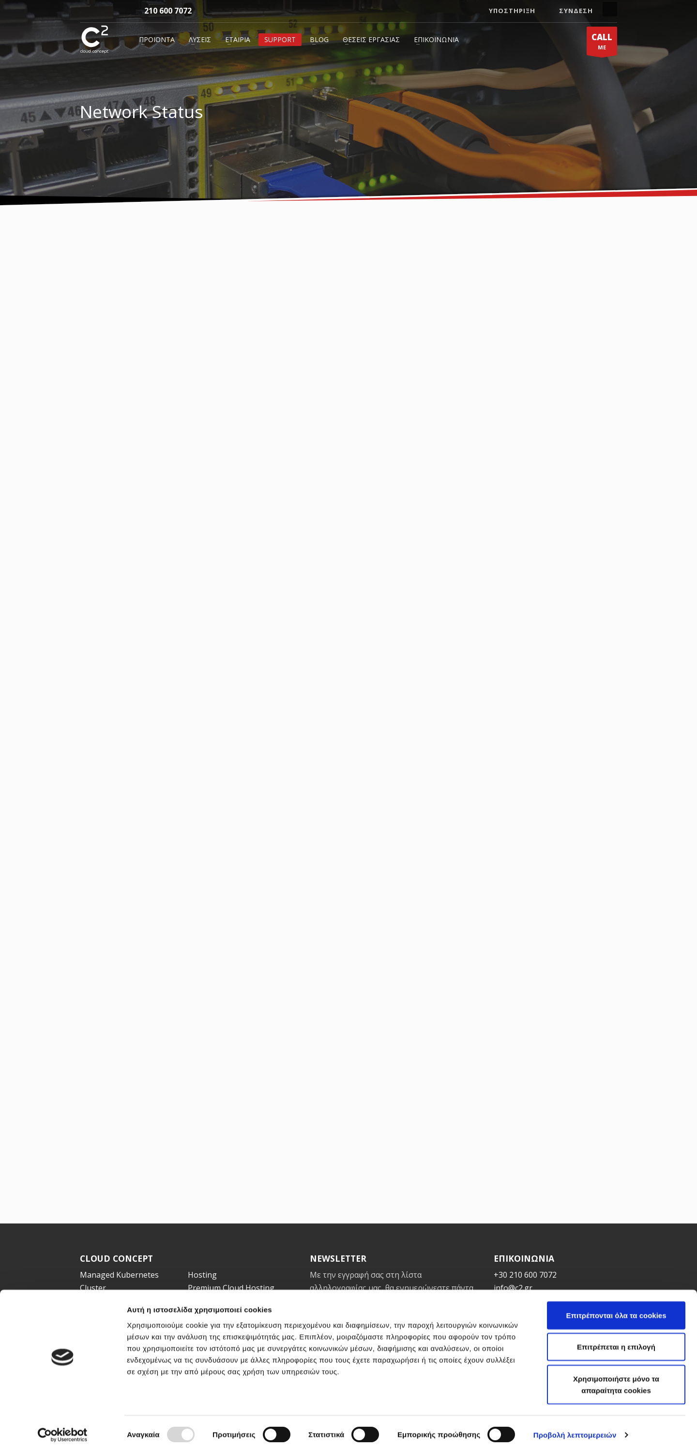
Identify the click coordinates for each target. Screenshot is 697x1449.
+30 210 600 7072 (525, 1274)
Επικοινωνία (436, 39)
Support (280, 39)
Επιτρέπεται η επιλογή (616, 1342)
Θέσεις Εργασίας (371, 39)
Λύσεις (200, 39)
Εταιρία (237, 39)
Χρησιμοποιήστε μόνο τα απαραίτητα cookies (616, 1379)
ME (602, 43)
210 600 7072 (168, 10)
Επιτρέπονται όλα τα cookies (616, 1310)
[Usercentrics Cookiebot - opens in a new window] (62, 1430)
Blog (319, 39)
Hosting (202, 1274)
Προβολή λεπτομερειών (575, 1430)
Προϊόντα (157, 39)
